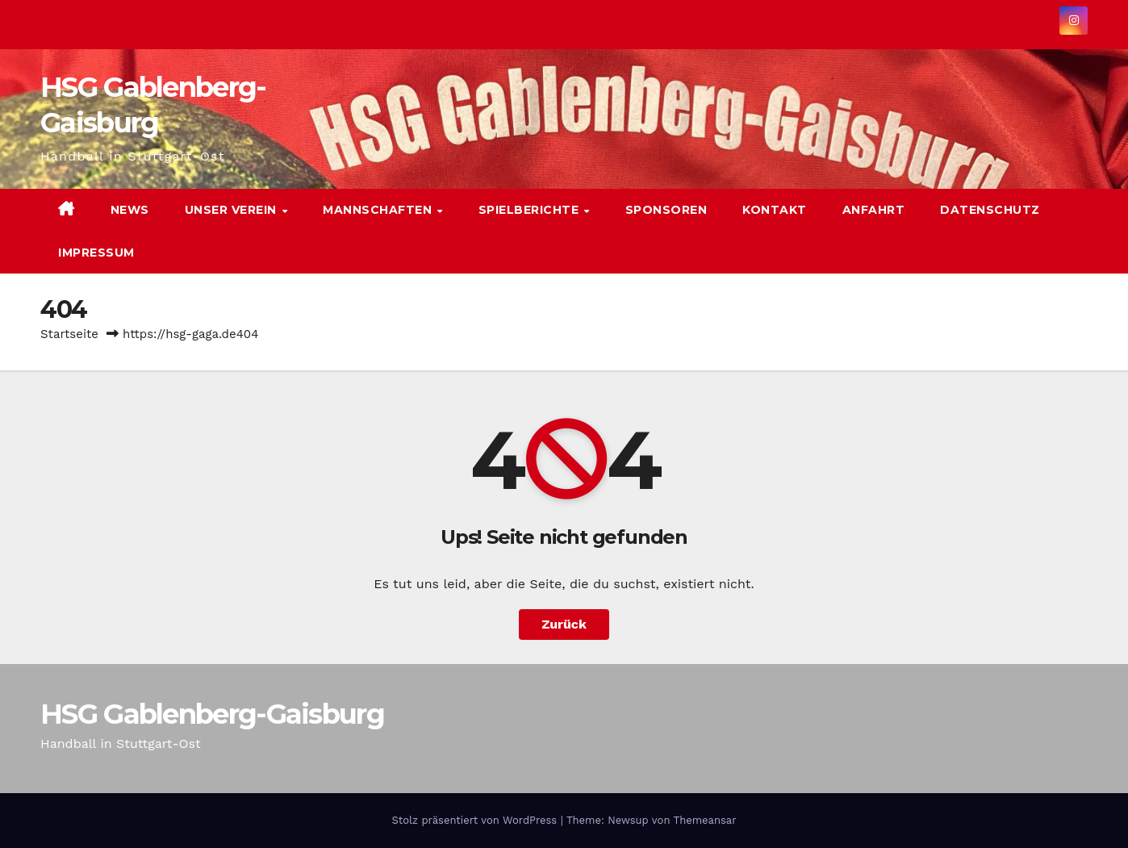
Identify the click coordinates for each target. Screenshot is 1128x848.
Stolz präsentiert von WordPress (475, 820)
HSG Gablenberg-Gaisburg (212, 714)
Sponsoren (666, 210)
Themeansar (705, 820)
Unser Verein (233, 210)
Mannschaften (379, 210)
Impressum (96, 252)
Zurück (564, 624)
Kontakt (774, 210)
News (130, 210)
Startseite (69, 334)
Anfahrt (873, 210)
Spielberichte (530, 210)
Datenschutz (990, 210)
